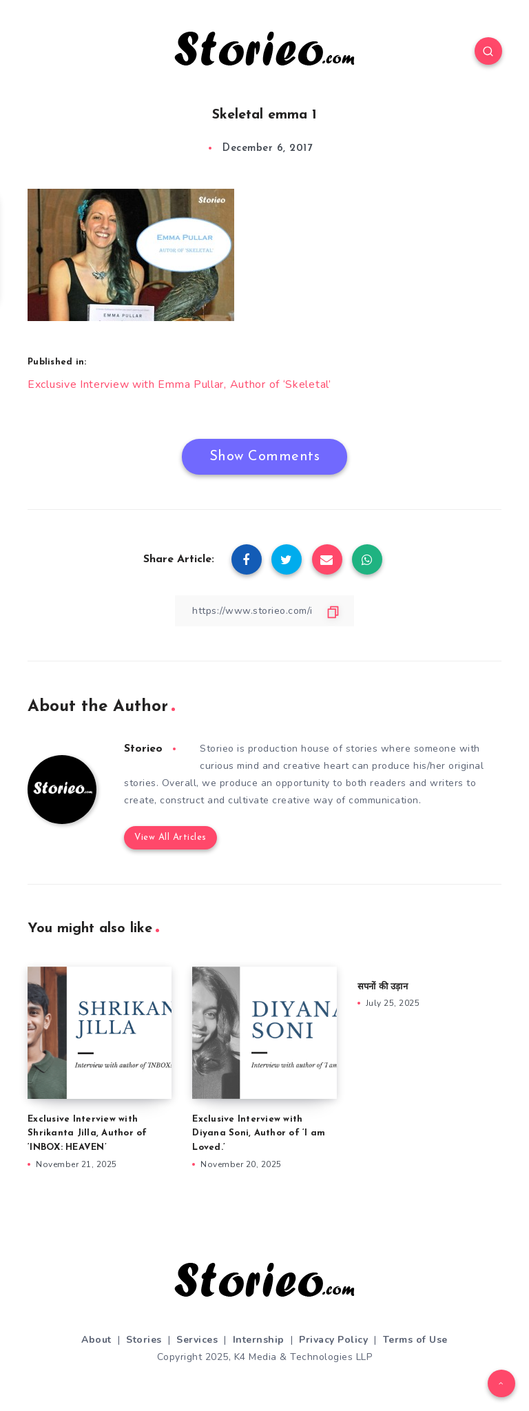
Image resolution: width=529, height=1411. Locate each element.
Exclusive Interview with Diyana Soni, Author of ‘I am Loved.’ (258, 1132)
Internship (258, 1338)
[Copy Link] (264, 609)
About (96, 1338)
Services (197, 1338)
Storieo (143, 747)
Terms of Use (415, 1338)
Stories (144, 1338)
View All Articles (170, 836)
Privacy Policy (333, 1338)
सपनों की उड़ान (382, 985)
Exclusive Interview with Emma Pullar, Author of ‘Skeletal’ (179, 383)
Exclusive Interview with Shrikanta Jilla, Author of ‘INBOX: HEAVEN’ (87, 1132)
